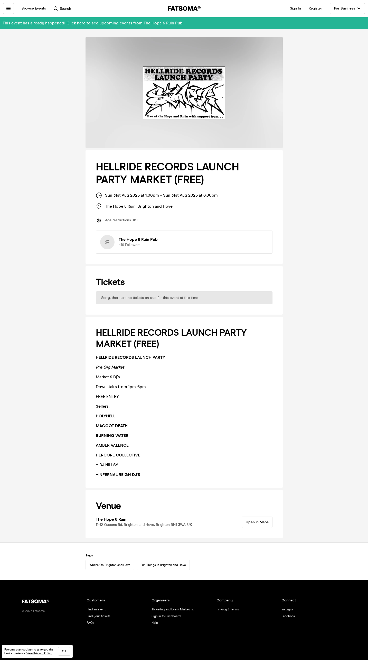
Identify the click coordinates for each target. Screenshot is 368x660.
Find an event (96, 609)
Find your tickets (98, 616)
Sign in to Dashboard (166, 616)
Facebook (288, 616)
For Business (347, 8)
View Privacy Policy (39, 653)
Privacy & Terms (227, 609)
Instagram (288, 609)
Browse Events (34, 8)
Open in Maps (257, 522)
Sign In (295, 8)
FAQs (90, 623)
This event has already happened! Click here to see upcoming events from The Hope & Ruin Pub (93, 23)
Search (62, 8)
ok (64, 651)
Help (155, 623)
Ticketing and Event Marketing (173, 609)
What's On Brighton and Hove (109, 565)
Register (315, 8)
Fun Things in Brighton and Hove (163, 565)
